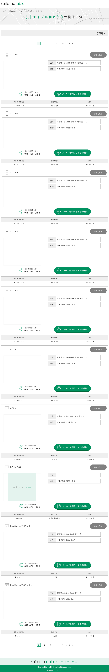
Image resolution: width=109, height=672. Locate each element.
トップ (3, 11)
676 (71, 43)
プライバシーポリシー (63, 662)
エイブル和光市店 (26, 11)
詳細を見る (54, 79)
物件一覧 (39, 11)
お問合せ (74, 662)
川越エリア (13, 11)
